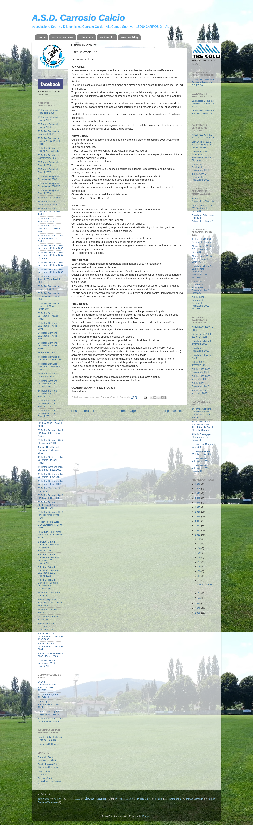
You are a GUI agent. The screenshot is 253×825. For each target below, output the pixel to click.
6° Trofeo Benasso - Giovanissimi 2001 (48, 203)
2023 (198, 493)
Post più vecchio (171, 411)
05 (199, 571)
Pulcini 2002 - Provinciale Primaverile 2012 (200, 167)
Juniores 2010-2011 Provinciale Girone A (202, 240)
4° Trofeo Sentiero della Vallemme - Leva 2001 (50, 482)
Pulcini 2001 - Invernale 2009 (199, 392)
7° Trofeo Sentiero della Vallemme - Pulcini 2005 (50, 246)
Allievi (57, 798)
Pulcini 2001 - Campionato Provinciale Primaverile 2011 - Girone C (201, 287)
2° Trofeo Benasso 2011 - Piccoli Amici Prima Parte (50, 515)
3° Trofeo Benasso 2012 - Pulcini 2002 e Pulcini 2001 (50, 423)
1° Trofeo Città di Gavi (49, 197)
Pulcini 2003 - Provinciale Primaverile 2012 (200, 177)
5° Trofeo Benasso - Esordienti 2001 (48, 287)
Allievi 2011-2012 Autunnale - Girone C (203, 199)
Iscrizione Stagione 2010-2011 (48, 696)
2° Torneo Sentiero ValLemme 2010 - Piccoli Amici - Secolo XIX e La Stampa (203, 426)
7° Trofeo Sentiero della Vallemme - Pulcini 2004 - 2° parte (50, 255)
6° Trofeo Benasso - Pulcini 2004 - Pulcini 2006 (49, 228)
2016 (198, 512)
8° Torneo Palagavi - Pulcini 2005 (48, 163)
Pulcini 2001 (144, 799)
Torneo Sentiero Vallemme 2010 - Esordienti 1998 (47, 626)
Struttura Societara (63, 37)
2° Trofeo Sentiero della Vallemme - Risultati (50, 720)
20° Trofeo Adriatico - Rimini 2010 (49, 618)
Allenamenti (86, 37)
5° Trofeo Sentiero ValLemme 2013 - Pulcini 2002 (47, 413)
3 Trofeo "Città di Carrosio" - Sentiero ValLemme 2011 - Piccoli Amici (48, 584)
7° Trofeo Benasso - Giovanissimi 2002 (48, 156)
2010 (198, 603)
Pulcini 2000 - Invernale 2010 (199, 363)
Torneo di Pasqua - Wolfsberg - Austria (202, 452)
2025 (198, 488)
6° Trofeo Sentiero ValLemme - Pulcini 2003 (48, 345)
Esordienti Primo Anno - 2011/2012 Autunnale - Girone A (203, 218)
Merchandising (129, 37)
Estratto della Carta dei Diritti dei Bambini (50, 738)
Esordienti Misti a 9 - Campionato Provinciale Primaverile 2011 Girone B (202, 272)
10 (199, 548)
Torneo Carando (194, 799)
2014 (198, 521)
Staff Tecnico (106, 37)
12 (199, 539)
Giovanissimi (95, 798)
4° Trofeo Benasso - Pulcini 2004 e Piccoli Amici (49, 367)
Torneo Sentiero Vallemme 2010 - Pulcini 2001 (50, 646)
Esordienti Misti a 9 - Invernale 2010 (202, 342)
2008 (198, 613)
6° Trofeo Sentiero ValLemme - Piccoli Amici (48, 316)
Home (42, 37)
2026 (198, 484)
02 (199, 593)
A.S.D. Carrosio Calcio (78, 18)
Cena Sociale (74, 799)
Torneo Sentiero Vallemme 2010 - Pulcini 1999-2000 (50, 636)
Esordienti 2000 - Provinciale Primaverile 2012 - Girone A (201, 156)
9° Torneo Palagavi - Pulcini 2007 (48, 118)
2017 (198, 507)
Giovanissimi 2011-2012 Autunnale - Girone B (202, 208)
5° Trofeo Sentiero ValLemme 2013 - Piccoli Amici (47, 384)
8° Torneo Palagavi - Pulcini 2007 (48, 170)
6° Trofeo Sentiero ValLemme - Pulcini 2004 (48, 335)
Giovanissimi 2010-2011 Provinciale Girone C (202, 259)
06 (199, 566)
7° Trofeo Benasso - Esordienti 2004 (48, 132)
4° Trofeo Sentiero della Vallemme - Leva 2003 (50, 468)
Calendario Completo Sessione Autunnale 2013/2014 (203, 82)
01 (199, 597)
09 (199, 552)
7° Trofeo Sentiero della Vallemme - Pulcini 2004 (50, 264)
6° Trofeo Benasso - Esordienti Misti (48, 220)
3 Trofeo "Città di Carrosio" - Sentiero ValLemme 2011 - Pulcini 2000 (48, 546)
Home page (127, 411)
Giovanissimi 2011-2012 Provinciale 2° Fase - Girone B (202, 144)
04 (199, 576)
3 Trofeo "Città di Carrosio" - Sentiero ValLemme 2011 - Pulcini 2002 (48, 571)
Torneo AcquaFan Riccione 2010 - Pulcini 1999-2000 (50, 602)
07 (199, 562)
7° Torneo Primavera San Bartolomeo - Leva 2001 (50, 525)
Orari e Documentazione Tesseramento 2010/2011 (47, 686)
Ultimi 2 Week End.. (204, 586)
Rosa (158, 798)
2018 (198, 502)
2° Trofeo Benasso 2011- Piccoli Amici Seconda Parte (48, 505)
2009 (198, 608)
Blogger (146, 816)
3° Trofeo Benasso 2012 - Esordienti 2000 (50, 441)
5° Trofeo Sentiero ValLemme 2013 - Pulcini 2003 (47, 403)
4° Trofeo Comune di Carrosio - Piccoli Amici (50, 358)
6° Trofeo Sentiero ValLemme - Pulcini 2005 (48, 326)
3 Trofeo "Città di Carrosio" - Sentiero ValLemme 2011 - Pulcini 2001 (48, 558)
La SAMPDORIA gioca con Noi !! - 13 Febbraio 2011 (50, 535)
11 (199, 543)
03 (199, 580)
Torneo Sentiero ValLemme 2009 (200, 459)
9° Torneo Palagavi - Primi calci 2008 (48, 111)
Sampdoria (175, 799)
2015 (198, 516)
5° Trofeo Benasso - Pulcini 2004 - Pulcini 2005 (49, 279)
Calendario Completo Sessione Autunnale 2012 (203, 113)
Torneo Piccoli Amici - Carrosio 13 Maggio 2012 (49, 450)
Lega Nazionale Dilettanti (46, 772)
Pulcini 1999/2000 (124, 799)
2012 (198, 530)
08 (199, 557)
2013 (198, 525)
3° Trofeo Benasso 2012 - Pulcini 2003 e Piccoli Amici (50, 433)
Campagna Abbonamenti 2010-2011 (48, 704)
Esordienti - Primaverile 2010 (200, 349)
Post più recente (83, 411)
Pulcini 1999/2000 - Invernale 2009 (202, 377)
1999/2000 (43, 799)
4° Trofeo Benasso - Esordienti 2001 (48, 375)
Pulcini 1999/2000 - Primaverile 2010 (202, 370)
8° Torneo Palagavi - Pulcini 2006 (48, 192)
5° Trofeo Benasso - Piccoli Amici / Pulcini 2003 (49, 296)
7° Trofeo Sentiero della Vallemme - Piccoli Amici (50, 238)
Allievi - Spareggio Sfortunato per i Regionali (201, 437)
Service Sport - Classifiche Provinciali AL (49, 781)
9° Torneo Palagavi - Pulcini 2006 (48, 125)
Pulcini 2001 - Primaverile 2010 (200, 384)
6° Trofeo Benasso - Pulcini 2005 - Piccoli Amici (49, 211)
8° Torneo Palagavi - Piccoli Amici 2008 (48, 177)
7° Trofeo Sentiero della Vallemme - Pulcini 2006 (50, 271)
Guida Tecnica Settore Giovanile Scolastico (49, 765)
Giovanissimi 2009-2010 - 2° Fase (202, 335)
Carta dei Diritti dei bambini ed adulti (47, 758)
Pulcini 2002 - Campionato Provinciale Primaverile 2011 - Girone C (201, 303)
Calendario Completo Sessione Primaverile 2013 (203, 104)
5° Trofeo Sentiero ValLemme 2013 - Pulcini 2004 (47, 393)
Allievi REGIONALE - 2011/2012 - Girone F (203, 136)
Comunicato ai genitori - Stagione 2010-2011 (50, 713)
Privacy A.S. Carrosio (49, 744)
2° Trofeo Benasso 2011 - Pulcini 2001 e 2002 (50, 496)
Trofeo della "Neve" (48, 352)
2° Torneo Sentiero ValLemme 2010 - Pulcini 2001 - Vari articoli (201, 413)
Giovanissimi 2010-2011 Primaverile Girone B (202, 249)
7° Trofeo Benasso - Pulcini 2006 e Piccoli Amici (49, 141)
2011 (198, 535)
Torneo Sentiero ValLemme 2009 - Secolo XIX (201, 468)
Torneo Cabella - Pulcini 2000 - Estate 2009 (50, 655)
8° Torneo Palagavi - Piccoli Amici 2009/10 (49, 185)
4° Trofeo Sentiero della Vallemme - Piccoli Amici (50, 460)
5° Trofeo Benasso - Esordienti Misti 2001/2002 (48, 306)
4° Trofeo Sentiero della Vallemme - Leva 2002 (50, 475)
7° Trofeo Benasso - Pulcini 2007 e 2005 (48, 149)
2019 (198, 498)
